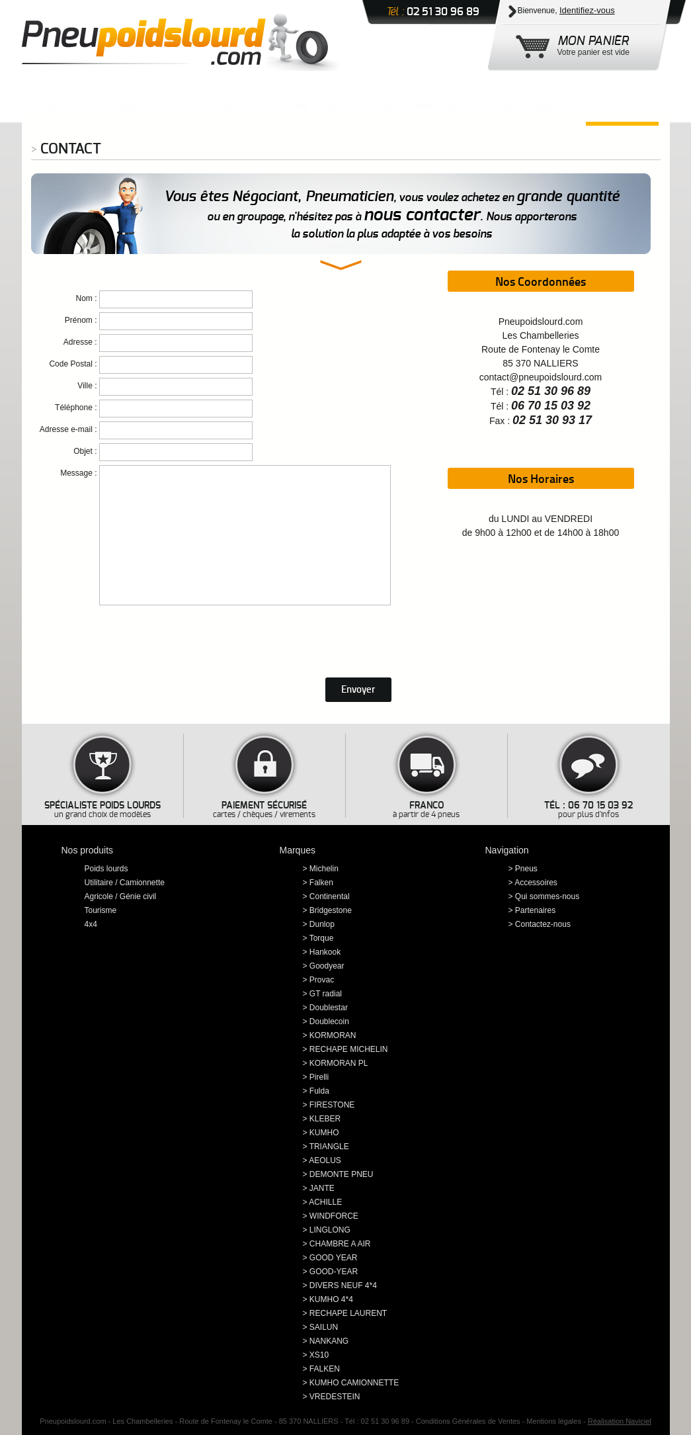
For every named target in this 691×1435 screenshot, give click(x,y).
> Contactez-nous (539, 924)
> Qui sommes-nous (544, 896)
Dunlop (322, 924)
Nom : (86, 298)
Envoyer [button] (358, 689)
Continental (329, 896)
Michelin (324, 868)
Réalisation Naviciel (619, 1421)
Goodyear (327, 966)
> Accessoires (532, 882)
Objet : (85, 451)
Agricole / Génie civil (121, 896)
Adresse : (80, 342)
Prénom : (81, 320)
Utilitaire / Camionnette (125, 882)
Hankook (325, 952)
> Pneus (523, 868)
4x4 (91, 924)
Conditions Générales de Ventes (468, 1421)
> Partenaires (532, 910)
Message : (78, 473)
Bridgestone (330, 910)
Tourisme (101, 910)
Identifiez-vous (587, 10)
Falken (321, 882)
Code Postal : (73, 364)
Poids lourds (106, 868)
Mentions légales (553, 1421)
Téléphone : (76, 407)
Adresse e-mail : (68, 429)
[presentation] (131, 637)
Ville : (87, 385)
